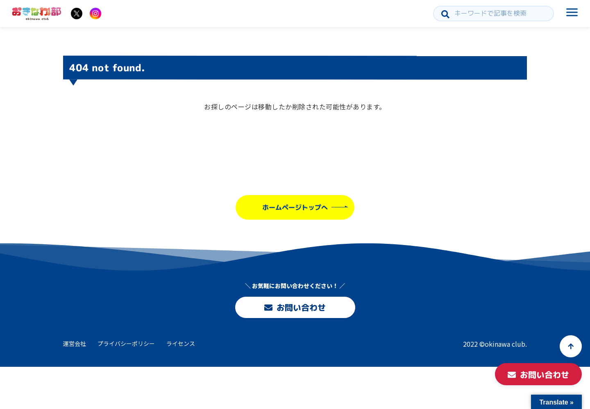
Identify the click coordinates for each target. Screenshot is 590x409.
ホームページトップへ (295, 207)
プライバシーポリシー (126, 343)
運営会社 (74, 343)
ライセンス (180, 343)
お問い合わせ (295, 307)
